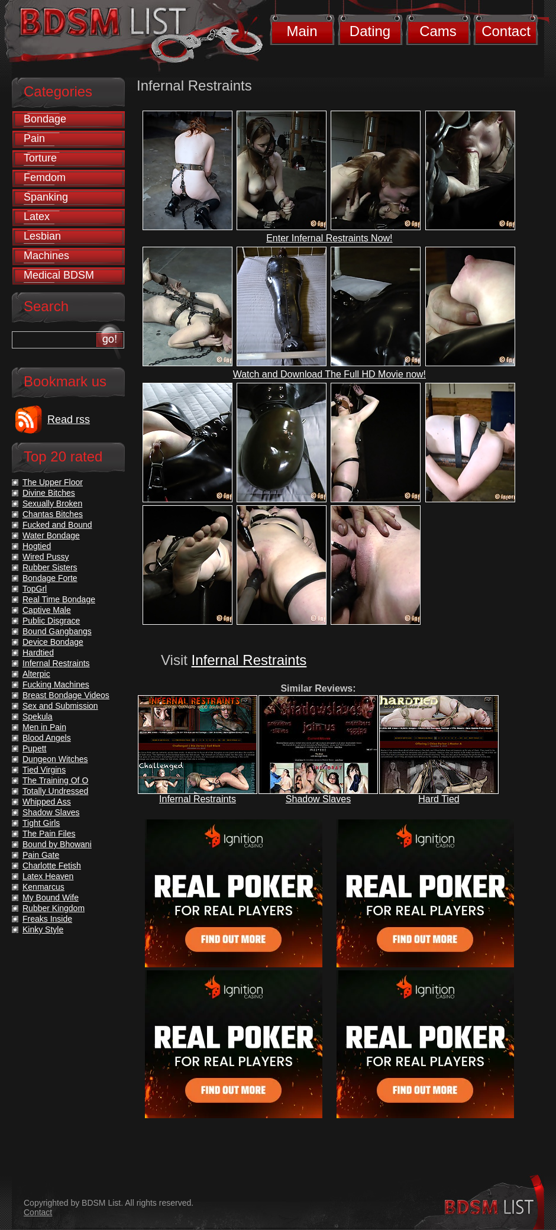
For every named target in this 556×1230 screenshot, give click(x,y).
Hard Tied (438, 799)
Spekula (37, 716)
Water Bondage (51, 535)
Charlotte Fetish (51, 865)
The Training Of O (55, 780)
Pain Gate (40, 855)
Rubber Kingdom (53, 908)
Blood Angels (46, 737)
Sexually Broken (52, 503)
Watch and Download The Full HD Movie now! (329, 374)
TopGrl (34, 588)
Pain (34, 138)
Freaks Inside (47, 919)
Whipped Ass (46, 801)
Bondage (45, 119)
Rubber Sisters (49, 567)
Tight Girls (41, 823)
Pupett (34, 748)
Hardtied (38, 652)
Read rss (68, 419)
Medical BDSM (59, 275)
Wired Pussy (45, 556)
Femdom (45, 177)
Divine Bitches (48, 493)
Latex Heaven (47, 876)
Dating (370, 31)
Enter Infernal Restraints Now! (329, 238)
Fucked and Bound (57, 525)
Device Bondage (52, 642)
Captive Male (46, 610)
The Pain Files (48, 833)
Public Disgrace (51, 620)
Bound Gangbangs (57, 631)
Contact (506, 31)
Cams (438, 31)
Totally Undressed (55, 791)
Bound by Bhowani (57, 844)
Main (301, 31)
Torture (40, 158)
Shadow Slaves (318, 799)
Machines (46, 256)
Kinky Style (42, 929)
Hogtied (36, 546)
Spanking (46, 197)
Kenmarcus (43, 887)
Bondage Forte (49, 578)
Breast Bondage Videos (65, 695)
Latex (37, 216)
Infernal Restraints (249, 660)
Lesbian (42, 236)
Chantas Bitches (52, 514)
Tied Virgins (44, 769)
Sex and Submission (60, 706)
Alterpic (36, 674)
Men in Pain (44, 727)
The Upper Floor (52, 482)
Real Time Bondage (58, 599)
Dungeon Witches (55, 759)
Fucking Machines (55, 684)
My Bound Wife (50, 897)
